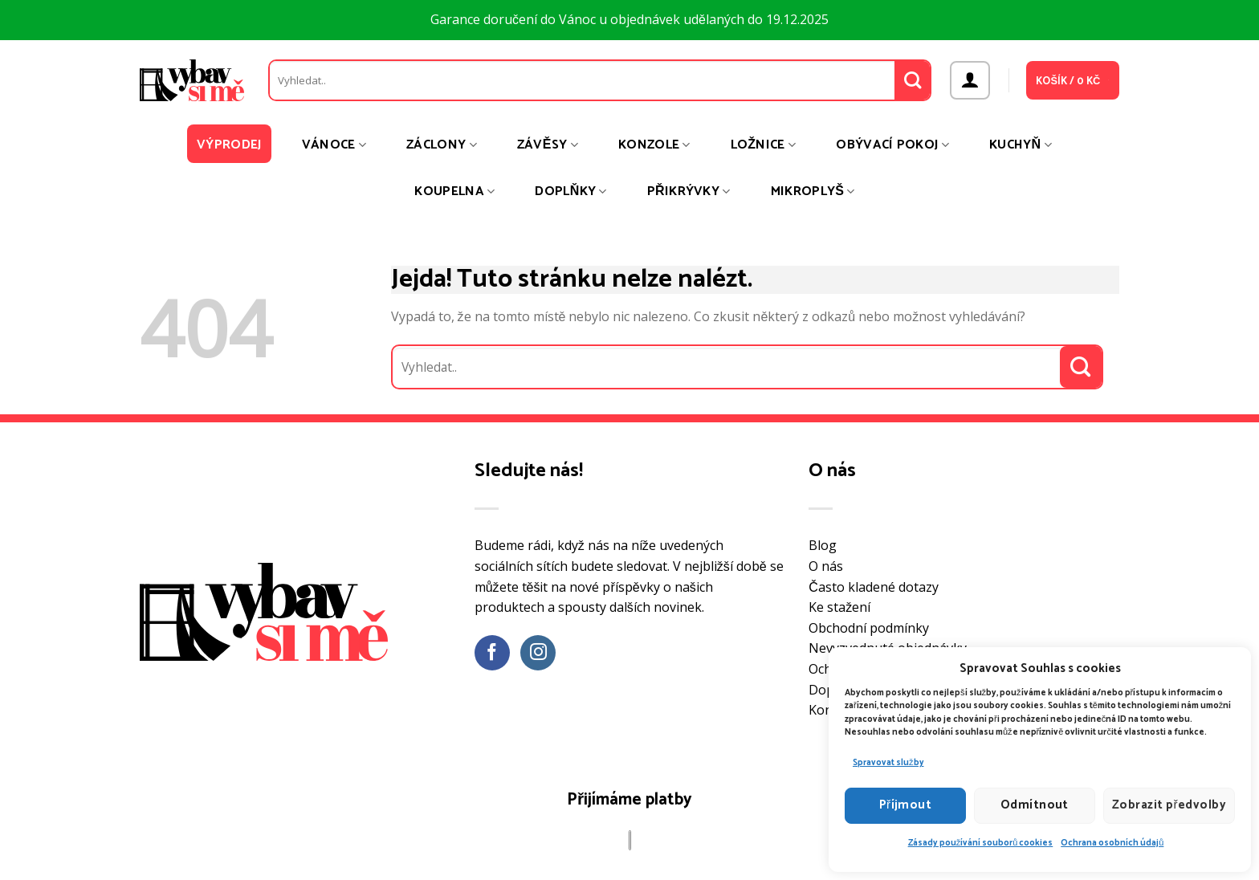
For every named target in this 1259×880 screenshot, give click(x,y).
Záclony (441, 145)
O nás (826, 566)
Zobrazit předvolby (1169, 805)
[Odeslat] (912, 80)
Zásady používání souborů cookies (980, 843)
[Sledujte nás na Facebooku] (493, 653)
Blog (823, 545)
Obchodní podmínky (869, 628)
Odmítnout (1034, 805)
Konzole (654, 145)
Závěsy (547, 145)
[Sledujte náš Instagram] (538, 653)
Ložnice (764, 145)
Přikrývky (689, 191)
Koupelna (454, 191)
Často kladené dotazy (874, 587)
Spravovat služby (888, 763)
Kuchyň (1020, 145)
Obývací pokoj (892, 145)
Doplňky (570, 191)
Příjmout (905, 805)
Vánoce (334, 145)
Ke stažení (839, 607)
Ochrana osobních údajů (1112, 843)
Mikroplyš (813, 191)
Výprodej (229, 145)
